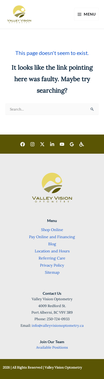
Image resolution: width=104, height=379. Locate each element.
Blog (52, 243)
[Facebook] (22, 144)
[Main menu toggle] (86, 14)
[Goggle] (72, 144)
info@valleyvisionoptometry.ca (58, 325)
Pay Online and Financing (52, 236)
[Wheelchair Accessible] (81, 144)
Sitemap (52, 272)
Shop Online (52, 229)
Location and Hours (52, 251)
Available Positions (52, 347)
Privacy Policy (52, 265)
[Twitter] (42, 144)
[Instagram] (32, 144)
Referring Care (52, 258)
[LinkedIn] (52, 144)
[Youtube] (62, 144)
